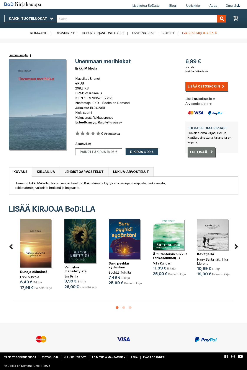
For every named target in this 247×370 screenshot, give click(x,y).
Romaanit (39, 33)
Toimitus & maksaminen (108, 357)
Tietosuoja (50, 357)
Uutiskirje (193, 5)
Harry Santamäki (208, 259)
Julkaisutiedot (75, 357)
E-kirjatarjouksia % (199, 33)
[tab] (20, 172)
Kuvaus (20, 172)
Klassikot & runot (87, 78)
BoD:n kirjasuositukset (103, 33)
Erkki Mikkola (86, 68)
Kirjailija (46, 172)
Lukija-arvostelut (131, 172)
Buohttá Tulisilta (120, 272)
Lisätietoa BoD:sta (146, 5)
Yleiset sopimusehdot (20, 357)
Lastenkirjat (143, 33)
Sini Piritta (71, 276)
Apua (213, 5)
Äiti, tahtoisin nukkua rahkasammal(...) (170, 256)
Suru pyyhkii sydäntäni (119, 265)
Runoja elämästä (33, 272)
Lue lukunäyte (18, 55)
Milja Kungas (162, 263)
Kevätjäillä (205, 254)
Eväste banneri (154, 357)
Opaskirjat (65, 33)
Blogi (173, 5)
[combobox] (141, 19)
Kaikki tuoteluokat (31, 18)
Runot (168, 33)
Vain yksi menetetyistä (75, 269)
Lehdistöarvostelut (84, 172)
